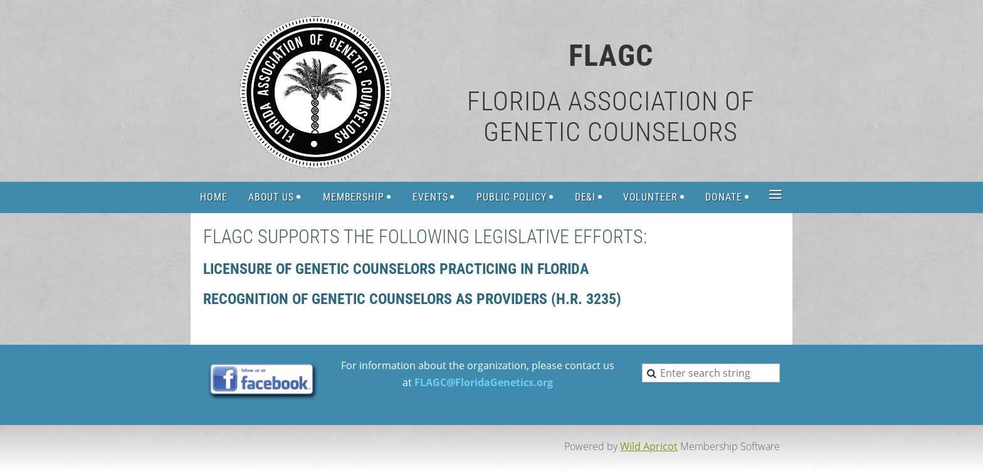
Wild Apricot (649, 446)
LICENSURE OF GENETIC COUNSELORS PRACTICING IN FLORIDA (396, 269)
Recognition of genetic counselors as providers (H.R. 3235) (412, 299)
